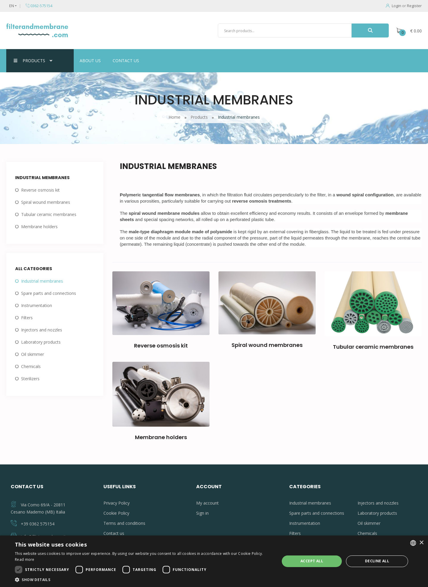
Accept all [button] (311, 560)
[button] (143, 580)
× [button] (421, 543)
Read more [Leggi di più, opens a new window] (24, 559)
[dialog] (214, 561)
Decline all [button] (377, 560)
